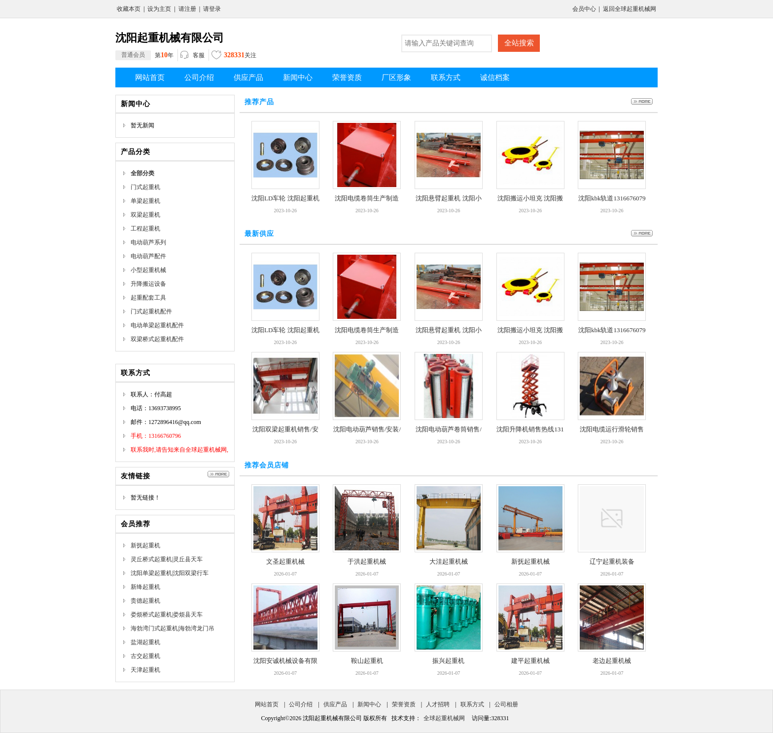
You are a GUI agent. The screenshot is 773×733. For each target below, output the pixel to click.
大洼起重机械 (448, 561)
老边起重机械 (612, 660)
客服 (192, 56)
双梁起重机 (145, 214)
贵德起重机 (145, 600)
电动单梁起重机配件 (157, 325)
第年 (144, 55)
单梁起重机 (145, 200)
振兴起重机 (448, 660)
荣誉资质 (404, 704)
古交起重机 (145, 656)
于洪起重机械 (367, 561)
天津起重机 (145, 669)
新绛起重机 (145, 586)
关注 (233, 56)
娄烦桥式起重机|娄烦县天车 (167, 614)
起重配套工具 (148, 297)
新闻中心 (369, 704)
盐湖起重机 (145, 642)
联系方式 (472, 704)
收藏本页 (129, 8)
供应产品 (335, 704)
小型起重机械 (148, 270)
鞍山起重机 (367, 660)
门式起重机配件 (151, 311)
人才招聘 (438, 704)
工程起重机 (145, 228)
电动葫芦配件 (148, 256)
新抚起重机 (145, 545)
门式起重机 (145, 187)
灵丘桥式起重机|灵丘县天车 (167, 559)
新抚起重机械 (530, 561)
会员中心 (584, 8)
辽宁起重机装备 (612, 561)
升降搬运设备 (148, 283)
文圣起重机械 (285, 561)
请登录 (212, 8)
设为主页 (159, 8)
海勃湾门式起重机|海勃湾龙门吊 (172, 628)
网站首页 (267, 704)
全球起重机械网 (444, 718)
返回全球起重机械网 (629, 8)
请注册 (187, 8)
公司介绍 (301, 704)
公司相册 (506, 704)
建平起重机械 (530, 660)
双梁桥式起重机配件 (157, 339)
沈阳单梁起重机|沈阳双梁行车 (170, 573)
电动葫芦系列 (148, 242)
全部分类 (142, 173)
